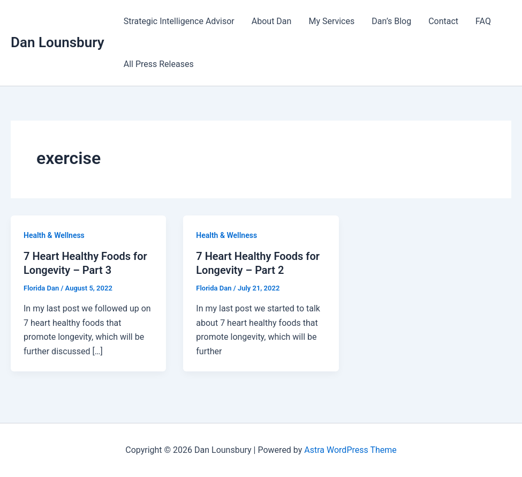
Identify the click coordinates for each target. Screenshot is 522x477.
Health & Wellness (54, 235)
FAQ (483, 21)
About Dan (272, 21)
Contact (443, 21)
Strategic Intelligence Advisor (179, 21)
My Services (331, 21)
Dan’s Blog (391, 21)
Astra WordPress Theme (350, 450)
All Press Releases (159, 64)
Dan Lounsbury (57, 42)
